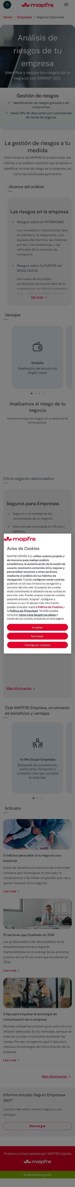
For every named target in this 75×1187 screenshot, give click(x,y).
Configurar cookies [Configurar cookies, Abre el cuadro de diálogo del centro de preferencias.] (37, 645)
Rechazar (37, 636)
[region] (37, 594)
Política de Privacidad (24, 611)
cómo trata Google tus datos (37, 614)
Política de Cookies (50, 607)
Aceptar (37, 627)
